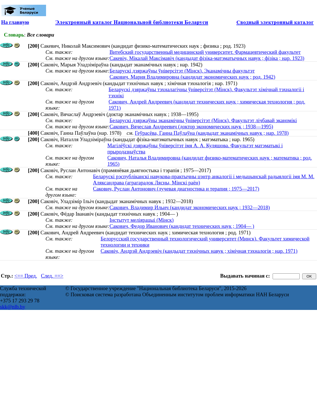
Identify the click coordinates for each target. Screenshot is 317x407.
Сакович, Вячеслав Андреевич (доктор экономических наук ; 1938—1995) (191, 126)
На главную (15, 22)
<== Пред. (26, 276)
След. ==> (52, 276)
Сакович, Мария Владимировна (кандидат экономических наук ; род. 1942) (192, 77)
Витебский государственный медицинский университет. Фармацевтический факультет (205, 52)
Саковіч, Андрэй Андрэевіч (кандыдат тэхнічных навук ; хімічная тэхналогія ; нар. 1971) (198, 251)
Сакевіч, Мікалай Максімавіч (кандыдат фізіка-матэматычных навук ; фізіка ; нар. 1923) (206, 58)
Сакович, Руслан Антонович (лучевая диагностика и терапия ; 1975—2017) (176, 189)
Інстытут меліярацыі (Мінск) (141, 220)
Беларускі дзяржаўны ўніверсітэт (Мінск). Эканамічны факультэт (181, 71)
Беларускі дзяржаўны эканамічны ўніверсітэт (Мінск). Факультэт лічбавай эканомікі (203, 120)
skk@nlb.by (12, 307)
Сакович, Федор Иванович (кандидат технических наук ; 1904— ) (181, 226)
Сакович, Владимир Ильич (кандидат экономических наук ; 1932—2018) (189, 207)
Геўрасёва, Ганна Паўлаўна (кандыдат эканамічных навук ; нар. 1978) (212, 133)
